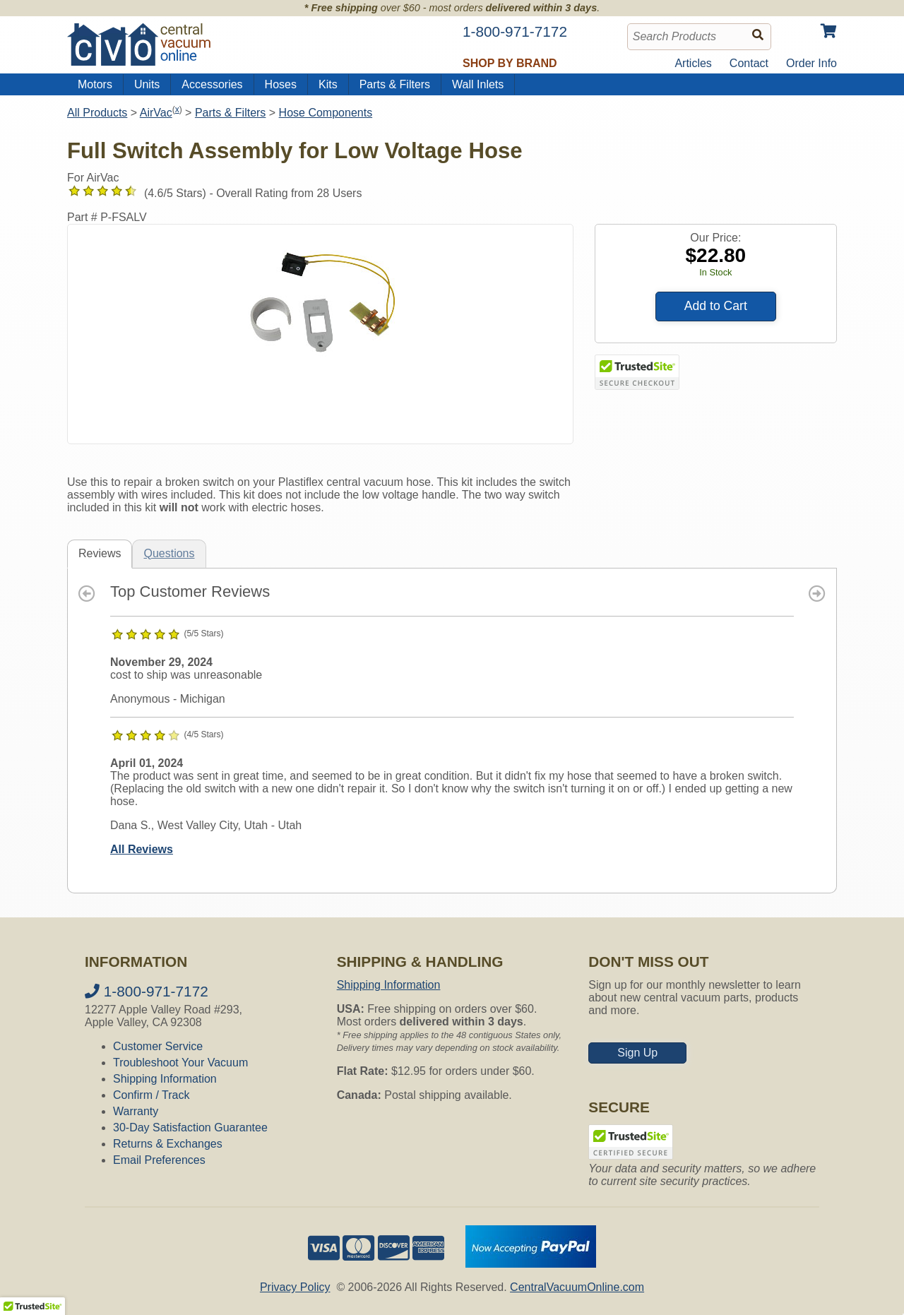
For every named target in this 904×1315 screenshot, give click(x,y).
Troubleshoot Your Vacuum (180, 1063)
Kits (328, 84)
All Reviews (141, 849)
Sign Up (637, 1053)
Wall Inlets (478, 84)
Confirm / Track (151, 1095)
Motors (95, 84)
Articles (692, 63)
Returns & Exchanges (167, 1144)
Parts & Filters (394, 84)
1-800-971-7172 (146, 991)
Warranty (135, 1111)
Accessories (212, 84)
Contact (749, 63)
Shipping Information (165, 1079)
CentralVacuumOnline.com (577, 1287)
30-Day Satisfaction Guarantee (190, 1127)
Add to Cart (715, 306)
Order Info (811, 63)
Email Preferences (159, 1160)
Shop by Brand (510, 63)
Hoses (281, 84)
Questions (168, 553)
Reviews (99, 553)
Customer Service (158, 1046)
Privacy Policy (295, 1287)
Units (147, 84)
